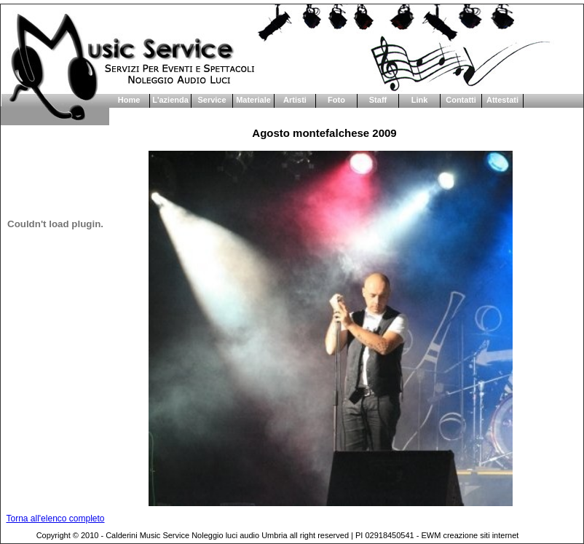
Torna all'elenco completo (55, 518)
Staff (378, 99)
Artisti (295, 99)
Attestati (502, 99)
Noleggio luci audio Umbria (239, 535)
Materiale (253, 99)
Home (129, 99)
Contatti (461, 99)
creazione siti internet (480, 535)
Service (211, 99)
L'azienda (170, 99)
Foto (336, 99)
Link (419, 99)
